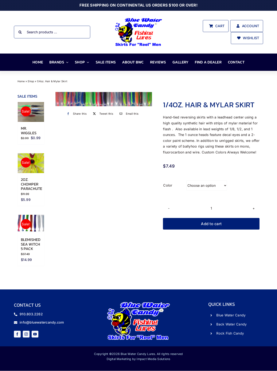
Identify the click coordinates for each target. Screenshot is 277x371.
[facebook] (17, 334)
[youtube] (35, 334)
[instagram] (26, 334)
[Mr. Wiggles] (31, 112)
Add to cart (211, 224)
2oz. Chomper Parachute (31, 184)
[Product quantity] (211, 208)
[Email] (127, 113)
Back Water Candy (231, 324)
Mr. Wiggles (28, 130)
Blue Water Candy (231, 315)
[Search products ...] (52, 32)
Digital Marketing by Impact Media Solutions (138, 359)
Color (167, 185)
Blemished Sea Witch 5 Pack (31, 244)
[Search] (20, 32)
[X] (102, 113)
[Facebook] (76, 113)
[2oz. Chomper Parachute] (31, 163)
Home (21, 81)
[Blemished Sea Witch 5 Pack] (31, 224)
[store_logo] (138, 18)
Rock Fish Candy (230, 333)
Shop (31, 81)
